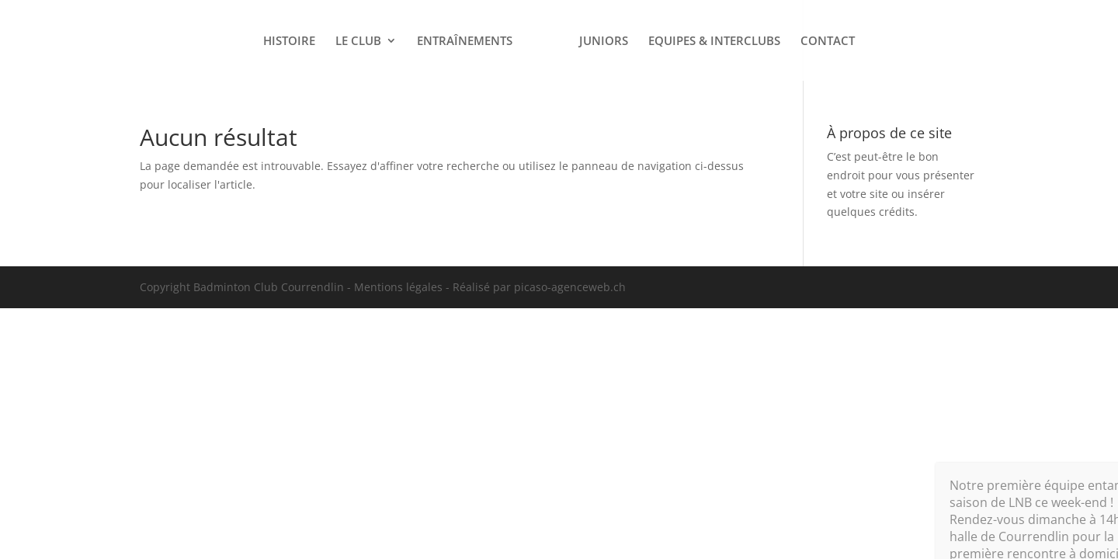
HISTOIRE (289, 41)
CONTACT (827, 41)
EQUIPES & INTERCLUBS (714, 41)
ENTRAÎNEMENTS (464, 41)
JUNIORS (603, 41)
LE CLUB (358, 41)
